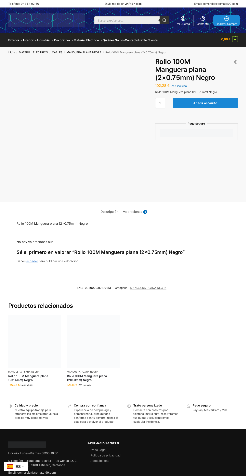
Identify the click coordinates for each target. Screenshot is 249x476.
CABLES (57, 50)
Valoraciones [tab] (135, 209)
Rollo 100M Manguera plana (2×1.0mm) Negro (87, 376)
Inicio (11, 50)
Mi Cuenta (183, 20)
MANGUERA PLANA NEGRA (84, 50)
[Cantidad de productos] (160, 101)
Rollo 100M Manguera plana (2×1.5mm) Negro (28, 376)
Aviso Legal (98, 448)
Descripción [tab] (109, 209)
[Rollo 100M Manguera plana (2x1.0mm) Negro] (236, 60)
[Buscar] (164, 20)
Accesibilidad (99, 459)
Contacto (203, 20)
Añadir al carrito (205, 101)
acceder (32, 259)
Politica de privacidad (105, 453)
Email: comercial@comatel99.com (216, 3)
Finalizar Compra (226, 20)
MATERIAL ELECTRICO (33, 50)
